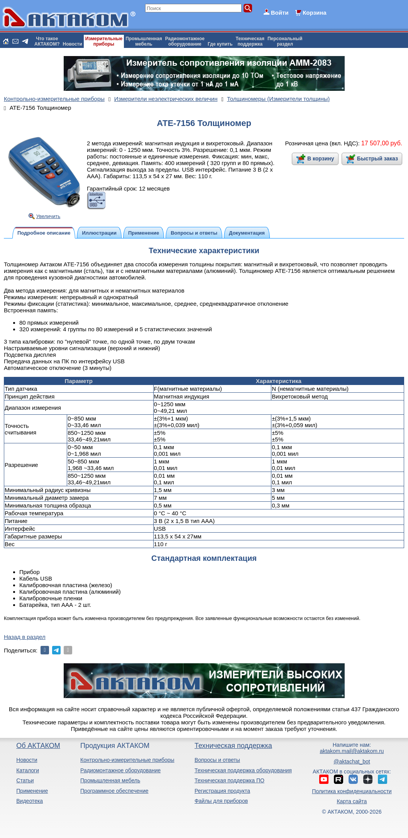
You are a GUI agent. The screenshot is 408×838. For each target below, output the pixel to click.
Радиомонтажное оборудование (120, 770)
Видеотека (29, 801)
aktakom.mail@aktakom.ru (352, 751)
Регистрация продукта (222, 791)
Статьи (25, 780)
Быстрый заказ (377, 158)
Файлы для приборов (221, 801)
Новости (72, 44)
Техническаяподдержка (250, 41)
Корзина (314, 12)
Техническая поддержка (233, 745)
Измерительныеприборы (103, 41)
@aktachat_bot (352, 761)
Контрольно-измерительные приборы (127, 760)
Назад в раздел (25, 637)
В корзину (320, 158)
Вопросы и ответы (217, 760)
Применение (32, 791)
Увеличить (48, 216)
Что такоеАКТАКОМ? (47, 41)
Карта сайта (352, 801)
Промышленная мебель (110, 780)
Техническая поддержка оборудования (243, 770)
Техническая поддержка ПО (229, 780)
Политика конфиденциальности (352, 791)
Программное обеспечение (114, 791)
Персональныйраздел (284, 41)
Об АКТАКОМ (38, 745)
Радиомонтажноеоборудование (185, 41)
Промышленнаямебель (143, 41)
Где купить (220, 44)
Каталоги (27, 770)
